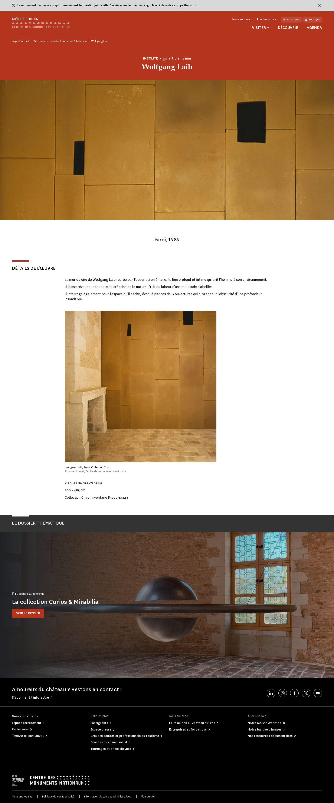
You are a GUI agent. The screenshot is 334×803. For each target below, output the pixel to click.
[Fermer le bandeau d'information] (319, 5)
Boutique (312, 19)
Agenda (314, 27)
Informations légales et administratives (107, 796)
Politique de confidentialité (58, 796)
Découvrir (288, 27)
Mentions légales (22, 796)
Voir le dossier (28, 613)
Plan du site (148, 796)
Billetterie (291, 19)
